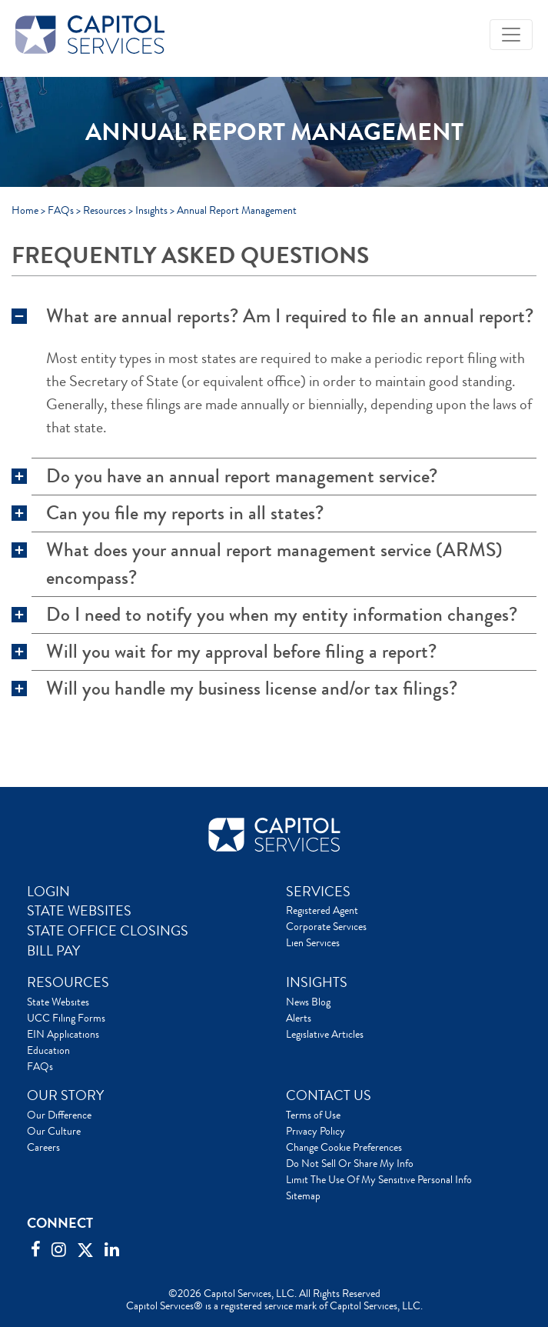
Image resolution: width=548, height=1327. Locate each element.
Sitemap (303, 1195)
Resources (104, 210)
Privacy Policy (315, 1131)
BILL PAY (53, 951)
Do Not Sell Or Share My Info (349, 1163)
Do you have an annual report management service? (241, 476)
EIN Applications (63, 1034)
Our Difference (59, 1114)
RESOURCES (68, 982)
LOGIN (48, 892)
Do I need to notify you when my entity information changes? (281, 614)
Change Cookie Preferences (344, 1147)
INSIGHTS (316, 982)
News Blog (308, 1001)
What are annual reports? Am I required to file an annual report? (289, 316)
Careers (43, 1147)
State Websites (58, 1001)
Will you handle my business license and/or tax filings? (251, 688)
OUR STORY (65, 1095)
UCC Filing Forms (66, 1017)
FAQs (61, 210)
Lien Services (313, 942)
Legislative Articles (325, 1034)
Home (25, 210)
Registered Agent (322, 910)
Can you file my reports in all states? (185, 513)
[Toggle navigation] (511, 34)
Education (48, 1050)
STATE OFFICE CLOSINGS (107, 931)
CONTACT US (328, 1095)
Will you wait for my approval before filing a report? (241, 651)
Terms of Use (313, 1114)
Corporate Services (326, 926)
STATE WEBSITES (79, 911)
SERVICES (318, 892)
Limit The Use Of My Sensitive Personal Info (379, 1179)
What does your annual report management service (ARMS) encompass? (274, 564)
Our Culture (54, 1131)
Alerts (298, 1017)
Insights (151, 210)
